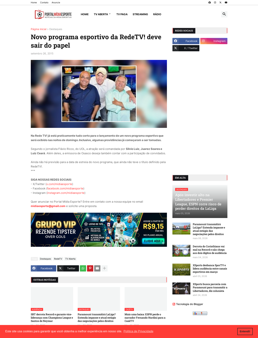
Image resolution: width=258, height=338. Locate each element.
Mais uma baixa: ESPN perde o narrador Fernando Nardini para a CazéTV (145, 318)
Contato (44, 2)
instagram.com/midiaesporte (65, 193)
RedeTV (58, 258)
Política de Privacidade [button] (138, 331)
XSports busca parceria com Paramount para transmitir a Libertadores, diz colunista (210, 287)
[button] (224, 14)
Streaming (140, 14)
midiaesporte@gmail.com (48, 206)
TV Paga (122, 14)
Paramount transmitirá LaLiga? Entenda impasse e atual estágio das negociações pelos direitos (97, 318)
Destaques (55, 29)
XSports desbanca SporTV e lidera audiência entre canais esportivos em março (210, 269)
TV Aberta (101, 14)
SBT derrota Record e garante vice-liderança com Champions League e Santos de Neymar (52, 318)
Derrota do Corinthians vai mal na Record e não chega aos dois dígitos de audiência (210, 250)
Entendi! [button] (245, 331)
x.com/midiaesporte (59, 184)
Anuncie (56, 2)
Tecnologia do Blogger (187, 304)
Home (34, 2)
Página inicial (38, 29)
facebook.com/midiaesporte (65, 188)
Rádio (157, 14)
